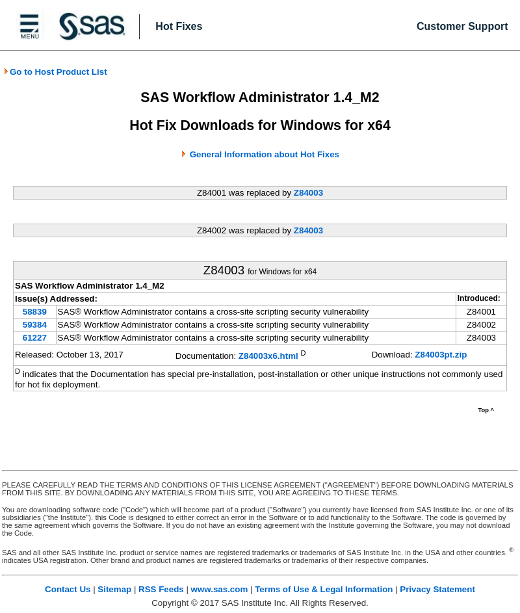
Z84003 (308, 193)
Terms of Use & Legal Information (324, 589)
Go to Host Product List (55, 72)
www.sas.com (219, 589)
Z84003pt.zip (441, 354)
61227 (35, 338)
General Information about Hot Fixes (264, 154)
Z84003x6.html (268, 356)
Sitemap (114, 589)
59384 (35, 325)
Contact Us (67, 589)
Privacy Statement (437, 589)
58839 (35, 312)
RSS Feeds (161, 589)
